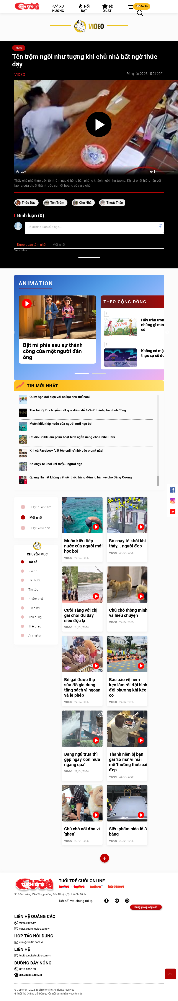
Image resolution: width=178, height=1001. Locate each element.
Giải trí (32, 571)
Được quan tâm (40, 507)
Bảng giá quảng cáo (145, 907)
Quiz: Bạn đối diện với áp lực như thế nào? (59, 397)
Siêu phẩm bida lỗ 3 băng (128, 831)
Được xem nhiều (40, 528)
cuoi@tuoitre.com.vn (29, 942)
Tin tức (33, 590)
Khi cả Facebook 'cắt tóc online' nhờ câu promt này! (66, 450)
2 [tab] (99, 373)
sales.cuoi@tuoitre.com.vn (32, 928)
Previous (13, 332)
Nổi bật (84, 8)
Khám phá (35, 599)
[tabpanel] (57, 329)
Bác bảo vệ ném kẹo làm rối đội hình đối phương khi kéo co (128, 687)
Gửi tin (141, 6)
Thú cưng (35, 617)
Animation (35, 635)
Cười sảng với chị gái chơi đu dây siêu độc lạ (80, 615)
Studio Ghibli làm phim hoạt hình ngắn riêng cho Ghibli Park (72, 437)
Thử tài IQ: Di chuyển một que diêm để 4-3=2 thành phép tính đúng (77, 410)
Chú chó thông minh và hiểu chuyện (128, 613)
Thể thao (34, 626)
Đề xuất (107, 8)
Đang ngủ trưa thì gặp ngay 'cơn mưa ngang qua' (82, 759)
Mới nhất (35, 518)
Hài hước (34, 580)
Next (167, 332)
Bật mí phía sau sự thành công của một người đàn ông (53, 351)
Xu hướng (58, 8)
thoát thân (114, 203)
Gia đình (34, 608)
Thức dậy (28, 203)
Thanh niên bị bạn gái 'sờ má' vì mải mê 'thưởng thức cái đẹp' (128, 762)
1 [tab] (82, 373)
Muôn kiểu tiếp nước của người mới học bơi (60, 424)
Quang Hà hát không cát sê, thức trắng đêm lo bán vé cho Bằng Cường (80, 477)
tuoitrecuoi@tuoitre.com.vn (32, 955)
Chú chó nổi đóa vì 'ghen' (82, 831)
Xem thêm (20, 250)
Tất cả (32, 562)
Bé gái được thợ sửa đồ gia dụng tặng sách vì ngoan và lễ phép (82, 687)
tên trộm (57, 203)
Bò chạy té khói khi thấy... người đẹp (55, 464)
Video (18, 47)
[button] (129, 7)
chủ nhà (85, 203)
